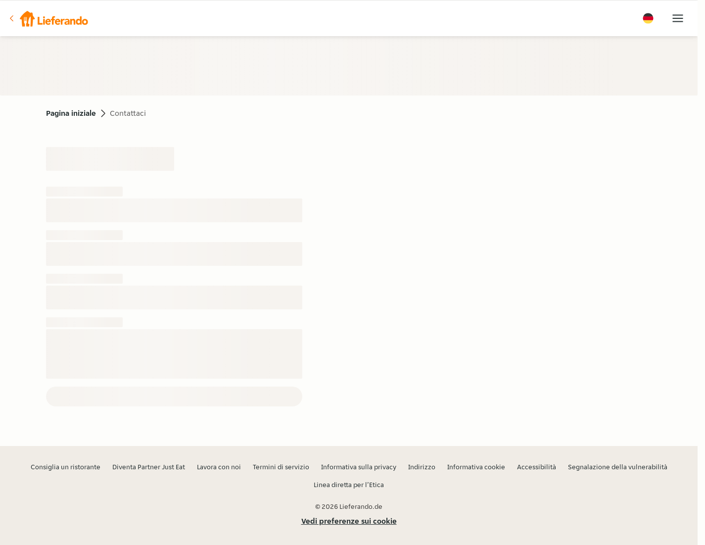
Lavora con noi (219, 466)
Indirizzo (421, 466)
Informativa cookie (476, 466)
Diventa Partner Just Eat (148, 466)
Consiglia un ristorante (65, 466)
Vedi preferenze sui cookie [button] (349, 521)
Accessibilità (536, 466)
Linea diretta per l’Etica (349, 484)
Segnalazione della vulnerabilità (617, 466)
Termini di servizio (281, 466)
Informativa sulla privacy (358, 466)
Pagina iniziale (71, 113)
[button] (48, 18)
